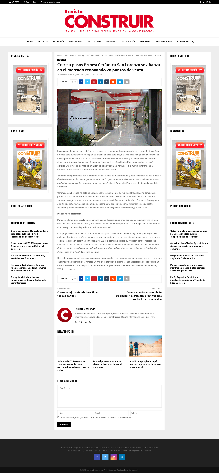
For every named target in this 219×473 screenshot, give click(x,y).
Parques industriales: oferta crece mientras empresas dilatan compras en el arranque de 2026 (28, 268)
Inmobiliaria (76, 42)
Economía (58, 42)
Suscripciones (164, 42)
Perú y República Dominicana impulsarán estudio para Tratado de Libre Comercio (28, 280)
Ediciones (145, 42)
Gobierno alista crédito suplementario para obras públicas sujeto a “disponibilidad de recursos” (29, 234)
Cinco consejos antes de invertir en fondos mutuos (77, 294)
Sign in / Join (30, 2)
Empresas (111, 42)
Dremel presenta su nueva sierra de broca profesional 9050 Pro (107, 364)
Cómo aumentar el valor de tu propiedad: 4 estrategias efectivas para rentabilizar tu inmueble (138, 296)
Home (30, 42)
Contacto (183, 42)
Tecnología (128, 42)
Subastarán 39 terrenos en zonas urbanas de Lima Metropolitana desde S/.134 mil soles (73, 365)
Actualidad (94, 42)
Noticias (43, 42)
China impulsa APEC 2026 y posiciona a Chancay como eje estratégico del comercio (30, 246)
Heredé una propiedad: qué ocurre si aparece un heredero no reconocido (145, 364)
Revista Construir (67, 75)
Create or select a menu (50, 2)
